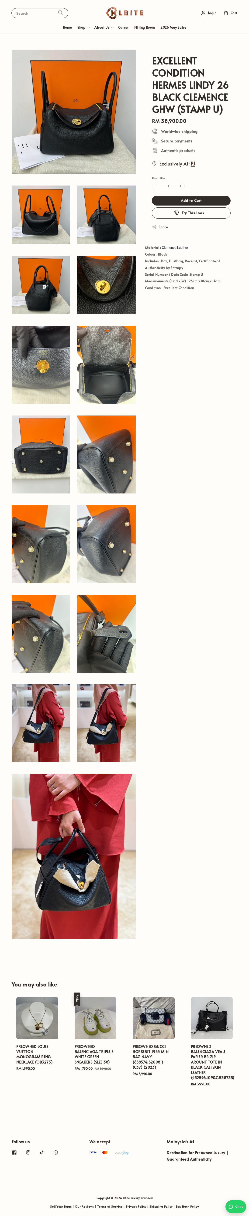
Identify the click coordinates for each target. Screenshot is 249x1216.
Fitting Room (144, 27)
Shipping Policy (161, 1206)
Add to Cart (191, 200)
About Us (101, 27)
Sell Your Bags (61, 1206)
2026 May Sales (173, 27)
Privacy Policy (136, 1206)
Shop (81, 27)
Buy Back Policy (187, 1206)
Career (123, 27)
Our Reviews (84, 1206)
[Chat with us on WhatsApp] (235, 1206)
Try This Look (188, 213)
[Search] (60, 12)
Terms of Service (109, 1206)
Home (67, 27)
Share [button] (160, 227)
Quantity (158, 178)
